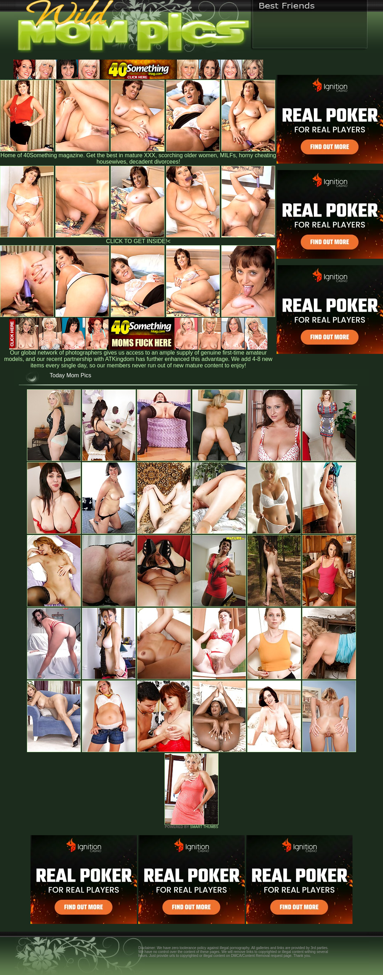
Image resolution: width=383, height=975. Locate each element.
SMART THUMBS (204, 827)
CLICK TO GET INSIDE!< (138, 241)
